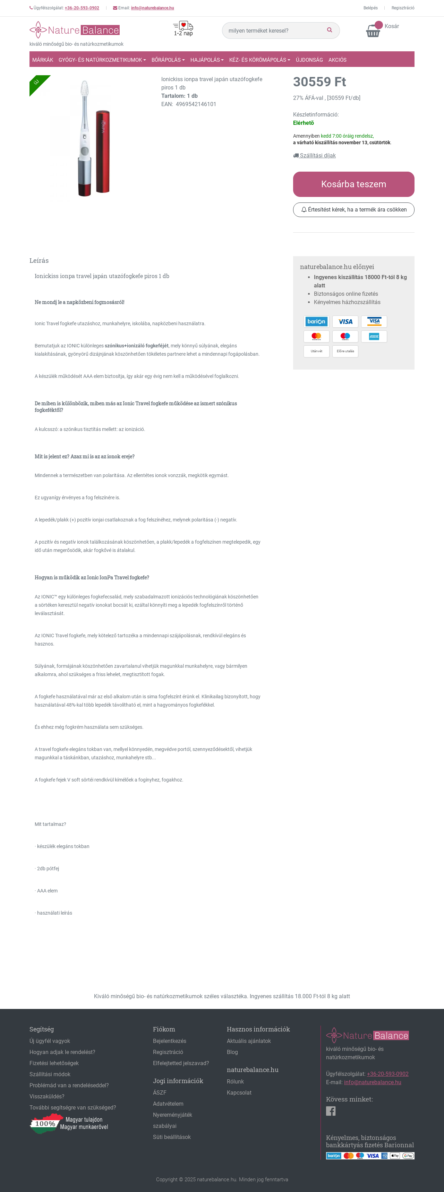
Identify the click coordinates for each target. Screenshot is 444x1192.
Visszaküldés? (47, 1096)
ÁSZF (159, 1092)
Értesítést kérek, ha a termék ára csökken (354, 209)
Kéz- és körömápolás (257, 60)
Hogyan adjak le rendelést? (62, 1052)
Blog (232, 1052)
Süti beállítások (172, 1137)
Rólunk (235, 1081)
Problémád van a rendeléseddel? (69, 1085)
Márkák (42, 60)
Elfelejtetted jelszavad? (181, 1063)
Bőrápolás (166, 60)
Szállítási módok (49, 1074)
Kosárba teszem (353, 184)
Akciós (337, 60)
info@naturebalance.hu (152, 8)
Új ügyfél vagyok (49, 1041)
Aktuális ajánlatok (249, 1041)
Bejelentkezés (169, 1041)
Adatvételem (168, 1103)
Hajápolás (205, 60)
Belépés (371, 8)
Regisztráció (403, 8)
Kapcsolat (239, 1092)
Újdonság (309, 60)
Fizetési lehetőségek (54, 1063)
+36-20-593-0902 (82, 8)
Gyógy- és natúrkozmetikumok (100, 60)
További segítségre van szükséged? (72, 1107)
